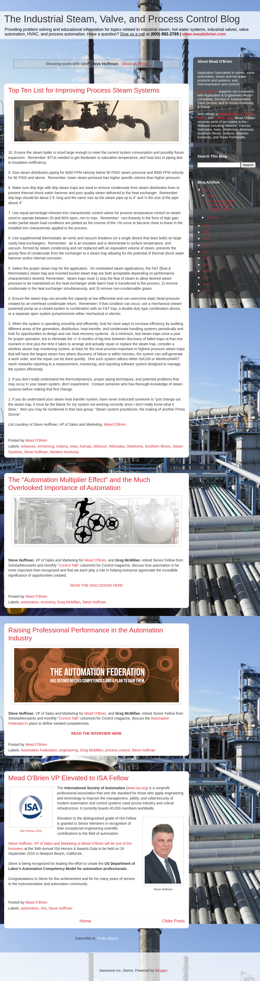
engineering (68, 750)
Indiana (62, 446)
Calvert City (223, 118)
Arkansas (28, 446)
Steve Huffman (36, 452)
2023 (206, 238)
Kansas (86, 446)
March (211, 195)
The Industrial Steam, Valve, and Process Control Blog (122, 19)
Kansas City (228, 114)
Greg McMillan (68, 602)
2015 (206, 291)
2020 (206, 258)
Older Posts (173, 921)
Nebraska (116, 446)
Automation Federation (39, 750)
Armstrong (46, 446)
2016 (206, 284)
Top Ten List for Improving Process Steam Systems (84, 90)
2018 (206, 271)
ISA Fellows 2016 (31, 830)
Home (85, 921)
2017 (206, 277)
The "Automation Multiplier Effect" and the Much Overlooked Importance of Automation (79, 484)
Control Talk (68, 565)
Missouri (100, 446)
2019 (206, 265)
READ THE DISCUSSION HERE (96, 585)
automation (30, 602)
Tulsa (201, 118)
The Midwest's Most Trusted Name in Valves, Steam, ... (221, 205)
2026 (206, 190)
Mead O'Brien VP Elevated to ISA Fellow (68, 778)
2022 (206, 245)
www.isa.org (137, 788)
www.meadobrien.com (204, 34)
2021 (206, 251)
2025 (206, 226)
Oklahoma (134, 446)
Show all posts (134, 63)
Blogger (161, 970)
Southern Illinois (158, 446)
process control (117, 750)
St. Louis (247, 114)
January (213, 217)
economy (48, 602)
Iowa (74, 446)
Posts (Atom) (107, 938)
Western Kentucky (64, 452)
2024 (206, 232)
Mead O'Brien (115, 424)
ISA (44, 908)
